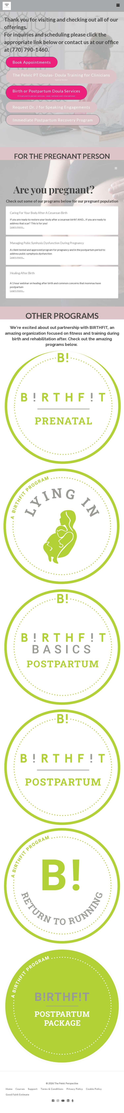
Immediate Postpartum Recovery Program (53, 119)
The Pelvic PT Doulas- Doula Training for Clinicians (61, 77)
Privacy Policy (74, 1089)
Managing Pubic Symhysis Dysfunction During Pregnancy (47, 243)
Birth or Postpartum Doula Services (46, 93)
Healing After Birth (22, 273)
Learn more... (17, 227)
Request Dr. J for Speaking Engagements (51, 107)
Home (9, 1089)
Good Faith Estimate (17, 1094)
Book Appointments (32, 62)
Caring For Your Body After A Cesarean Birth (38, 213)
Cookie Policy (94, 1089)
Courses (20, 1089)
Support (33, 1089)
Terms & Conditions (52, 1089)
